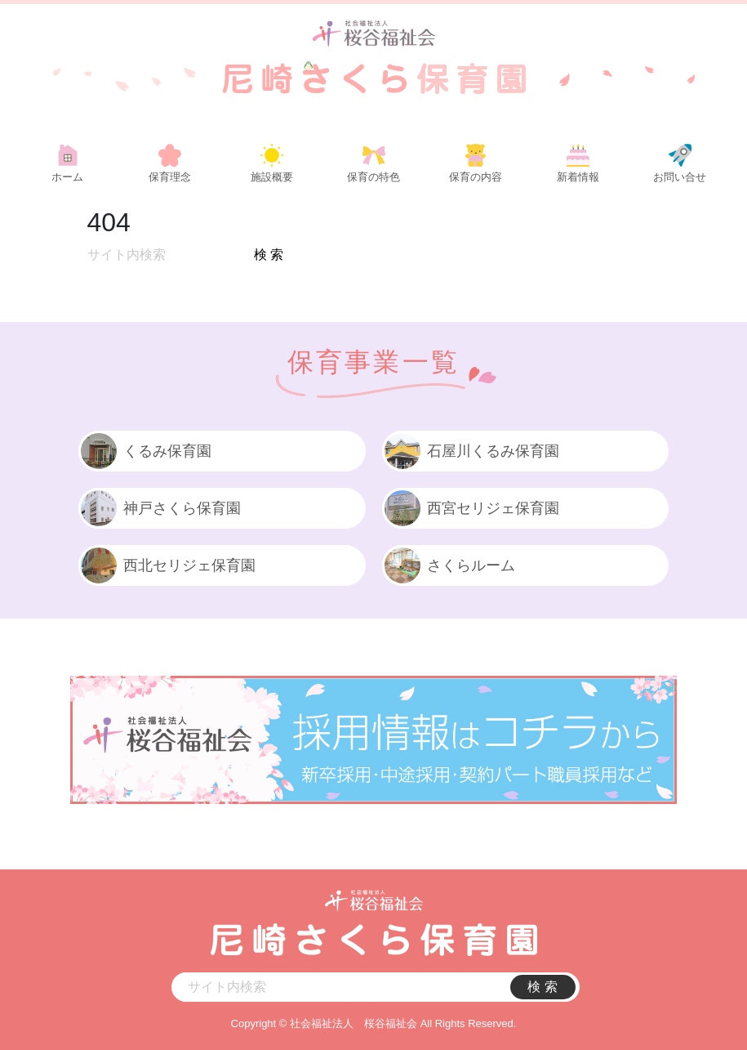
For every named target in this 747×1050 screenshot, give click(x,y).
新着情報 (578, 177)
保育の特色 (373, 177)
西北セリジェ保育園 (167, 565)
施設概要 (272, 177)
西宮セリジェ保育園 (470, 508)
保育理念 (170, 177)
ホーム (67, 177)
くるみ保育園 (144, 451)
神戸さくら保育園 (159, 508)
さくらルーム (448, 565)
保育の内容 (475, 177)
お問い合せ (679, 177)
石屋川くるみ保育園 (470, 451)
